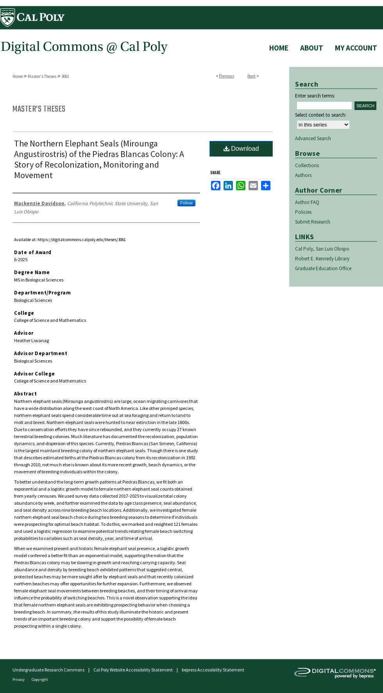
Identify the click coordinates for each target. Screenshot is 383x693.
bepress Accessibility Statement (213, 670)
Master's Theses (42, 76)
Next (251, 76)
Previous (226, 76)
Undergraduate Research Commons (48, 670)
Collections (307, 165)
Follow (186, 202)
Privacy (19, 679)
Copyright (40, 679)
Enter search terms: (315, 95)
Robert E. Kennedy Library (322, 258)
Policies (303, 212)
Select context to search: (320, 115)
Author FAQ (307, 202)
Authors (303, 175)
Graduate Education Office (323, 268)
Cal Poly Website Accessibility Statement (133, 670)
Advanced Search (313, 138)
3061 (65, 76)
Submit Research (312, 221)
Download (241, 148)
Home (18, 76)
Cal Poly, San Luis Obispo (322, 248)
